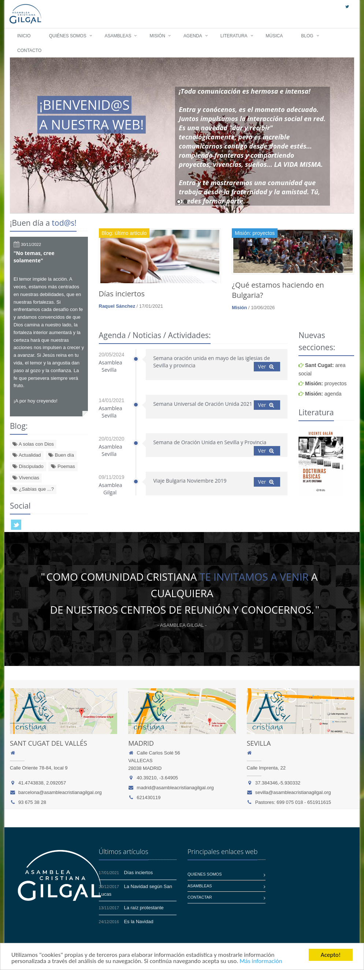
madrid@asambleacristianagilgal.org (175, 787)
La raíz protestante (143, 907)
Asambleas (118, 35)
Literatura (234, 35)
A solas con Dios (33, 444)
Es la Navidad (138, 921)
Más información (260, 961)
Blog (307, 35)
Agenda (192, 35)
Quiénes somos (67, 35)
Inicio (24, 35)
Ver (266, 366)
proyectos (326, 383)
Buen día (61, 455)
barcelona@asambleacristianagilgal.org (60, 792)
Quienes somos (204, 874)
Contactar (199, 897)
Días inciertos (122, 294)
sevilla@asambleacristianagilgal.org (293, 792)
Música (274, 35)
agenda (323, 394)
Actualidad (26, 455)
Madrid (141, 743)
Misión (157, 35)
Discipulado (28, 466)
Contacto (29, 50)
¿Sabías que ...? (33, 489)
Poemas (63, 466)
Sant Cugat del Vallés (48, 743)
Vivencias (25, 477)
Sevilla (259, 743)
